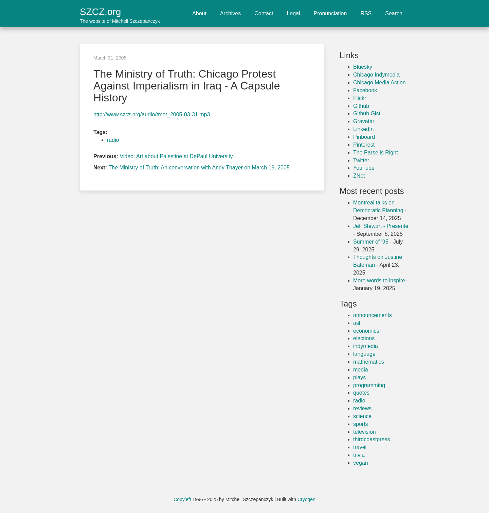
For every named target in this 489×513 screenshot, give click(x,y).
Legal (293, 13)
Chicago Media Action (379, 82)
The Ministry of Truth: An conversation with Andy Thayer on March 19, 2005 (198, 167)
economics (366, 331)
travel (359, 447)
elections (364, 338)
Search (393, 13)
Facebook (365, 90)
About (199, 13)
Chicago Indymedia (376, 75)
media (360, 370)
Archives (230, 13)
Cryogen (306, 499)
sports (360, 424)
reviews (362, 408)
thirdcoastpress (371, 439)
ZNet (359, 176)
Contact (263, 13)
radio (113, 140)
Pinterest (364, 145)
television (364, 432)
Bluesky (362, 67)
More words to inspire (379, 280)
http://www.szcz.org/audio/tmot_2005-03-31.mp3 (151, 114)
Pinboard (364, 137)
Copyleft (182, 499)
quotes (361, 393)
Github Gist (366, 113)
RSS (366, 13)
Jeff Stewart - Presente (380, 226)
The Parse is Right (375, 152)
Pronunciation (330, 13)
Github (361, 106)
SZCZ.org (120, 11)
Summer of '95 (370, 242)
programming (369, 385)
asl (356, 323)
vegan (360, 463)
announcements (372, 315)
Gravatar (363, 121)
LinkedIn (363, 129)
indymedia (365, 346)
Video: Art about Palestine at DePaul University (176, 156)
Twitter (361, 160)
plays (359, 377)
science (362, 416)
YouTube (364, 168)
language (364, 354)
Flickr (359, 98)
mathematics (368, 362)
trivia (359, 455)
